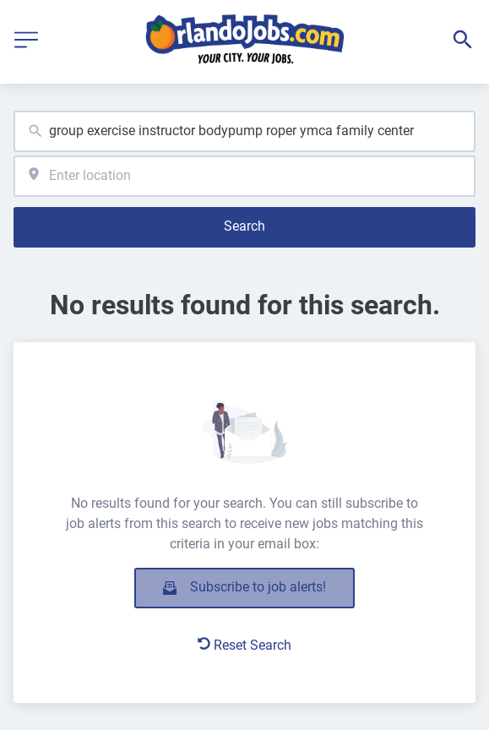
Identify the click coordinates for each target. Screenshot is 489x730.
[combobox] (244, 131)
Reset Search (244, 645)
